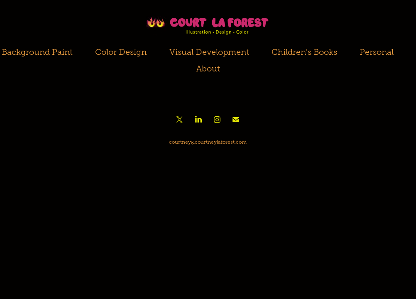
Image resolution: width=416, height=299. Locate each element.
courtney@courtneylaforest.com (208, 142)
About (208, 68)
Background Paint (37, 51)
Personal (377, 51)
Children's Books (304, 51)
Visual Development (209, 51)
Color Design (121, 51)
